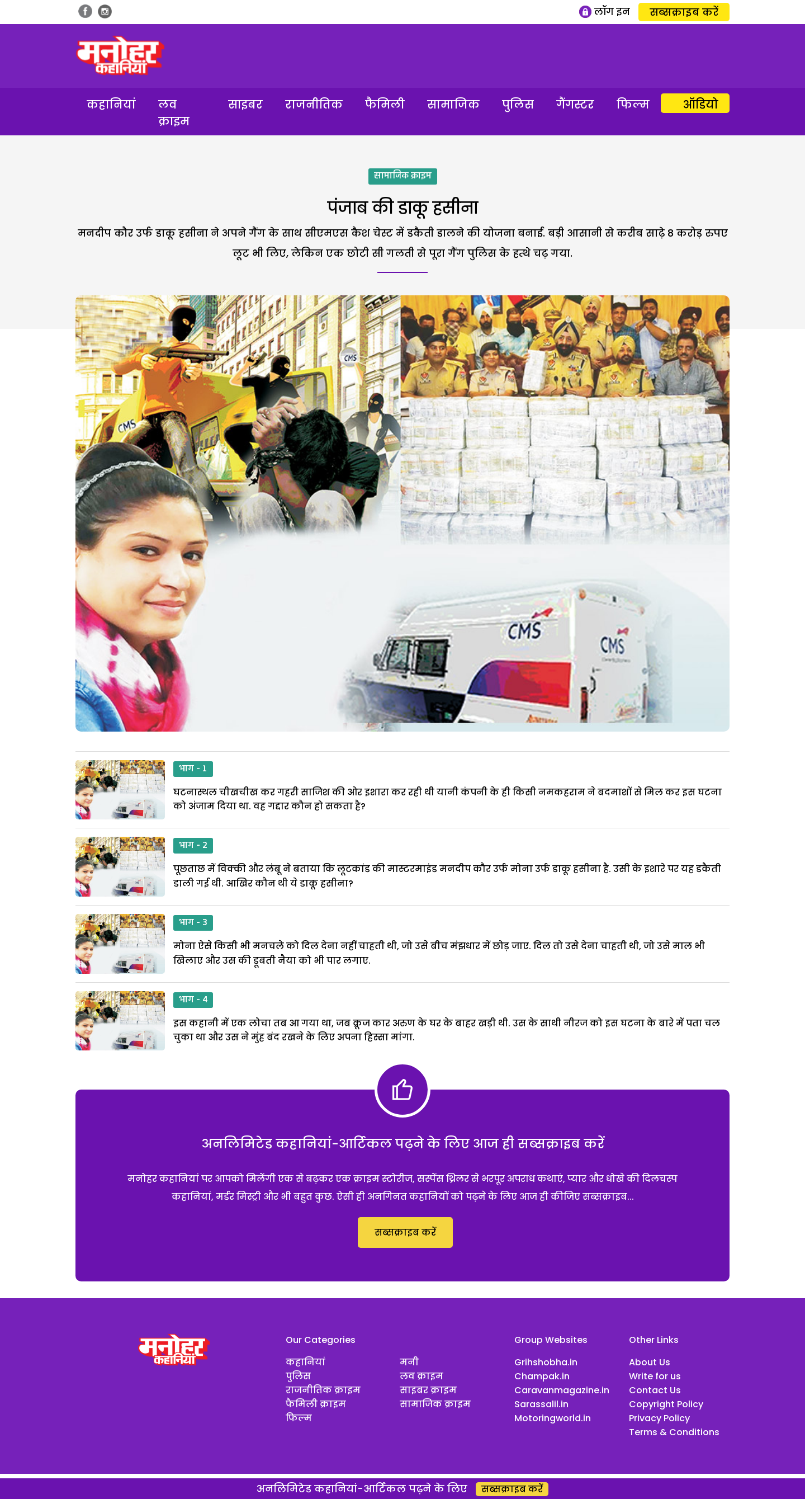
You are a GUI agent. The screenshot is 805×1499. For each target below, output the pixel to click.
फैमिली (385, 104)
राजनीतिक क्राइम (323, 1390)
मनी (409, 1362)
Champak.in (542, 1376)
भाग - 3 (193, 923)
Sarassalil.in (541, 1404)
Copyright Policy (666, 1404)
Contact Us (655, 1390)
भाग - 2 (193, 846)
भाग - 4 (193, 1000)
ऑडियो (700, 104)
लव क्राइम (174, 113)
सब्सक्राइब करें (684, 12)
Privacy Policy (659, 1418)
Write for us (655, 1376)
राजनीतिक (314, 104)
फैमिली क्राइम (316, 1404)
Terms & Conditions (674, 1432)
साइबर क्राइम (428, 1390)
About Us (649, 1362)
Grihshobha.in (545, 1362)
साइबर (245, 104)
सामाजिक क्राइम (403, 176)
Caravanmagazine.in (561, 1390)
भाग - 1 (193, 769)
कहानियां (111, 104)
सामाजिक (453, 104)
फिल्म (633, 104)
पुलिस (518, 104)
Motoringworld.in (552, 1418)
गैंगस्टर (575, 104)
